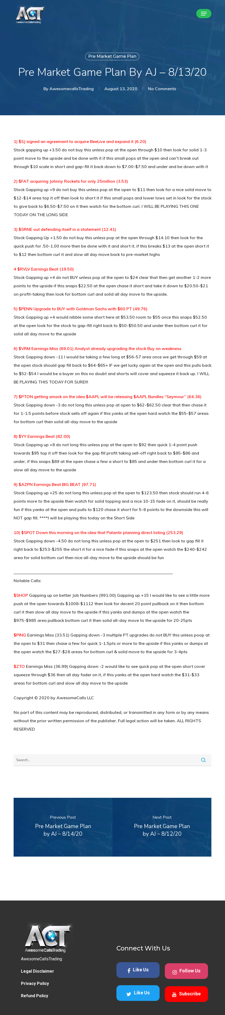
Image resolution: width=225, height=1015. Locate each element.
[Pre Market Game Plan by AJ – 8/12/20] (162, 827)
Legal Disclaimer (37, 978)
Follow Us (186, 978)
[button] (203, 13)
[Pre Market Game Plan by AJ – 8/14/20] (63, 827)
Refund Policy (34, 1003)
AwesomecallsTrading (71, 88)
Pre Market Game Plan (112, 56)
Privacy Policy (35, 990)
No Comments (162, 88)
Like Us (138, 977)
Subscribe (186, 1001)
